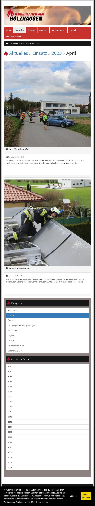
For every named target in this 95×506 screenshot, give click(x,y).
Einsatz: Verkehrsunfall (17, 149)
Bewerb (11, 340)
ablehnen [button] (74, 496)
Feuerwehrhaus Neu (16, 346)
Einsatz (24, 43)
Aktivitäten (12, 330)
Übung (11, 320)
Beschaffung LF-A (13, 36)
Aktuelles (20, 30)
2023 (32, 43)
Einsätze (31, 30)
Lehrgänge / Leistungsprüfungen (21, 325)
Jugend (73, 30)
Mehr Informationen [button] (39, 502)
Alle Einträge (13, 310)
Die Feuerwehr (58, 30)
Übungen (43, 30)
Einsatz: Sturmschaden (17, 268)
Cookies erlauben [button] (86, 496)
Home (8, 30)
